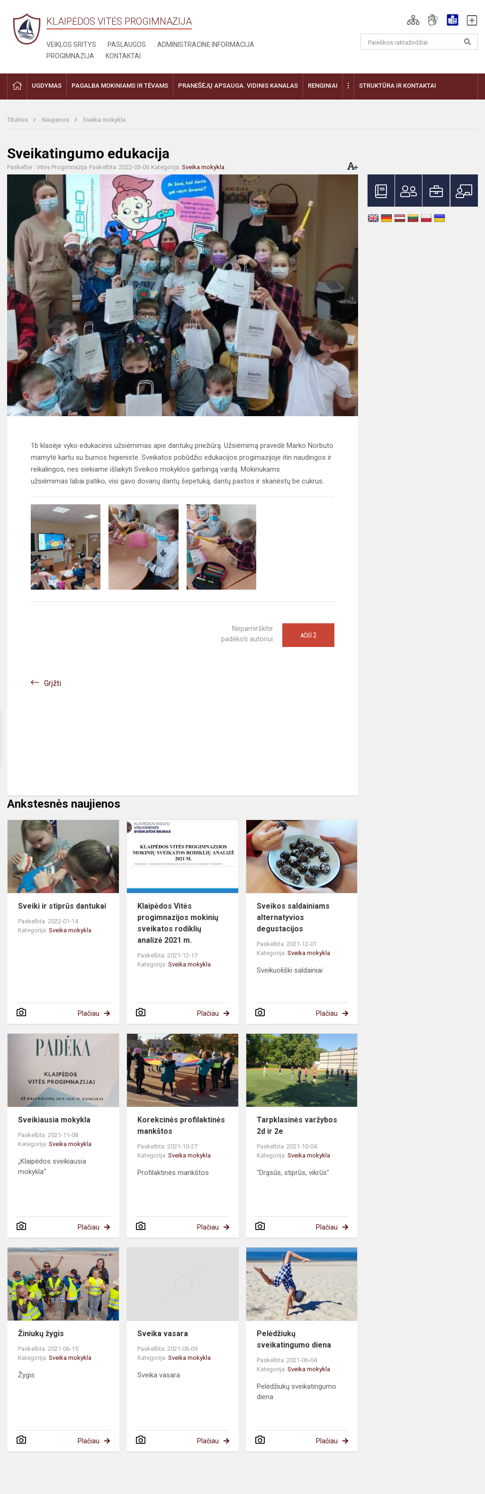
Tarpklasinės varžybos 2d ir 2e (297, 1125)
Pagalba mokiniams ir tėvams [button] (120, 85)
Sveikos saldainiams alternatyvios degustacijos (293, 917)
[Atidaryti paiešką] (467, 41)
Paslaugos (127, 44)
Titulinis (18, 119)
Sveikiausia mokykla (54, 1119)
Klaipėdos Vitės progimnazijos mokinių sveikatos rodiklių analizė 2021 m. (177, 923)
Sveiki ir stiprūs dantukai (62, 906)
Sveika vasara (162, 1333)
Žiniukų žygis (41, 1333)
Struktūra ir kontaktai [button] (397, 85)
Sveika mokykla (104, 119)
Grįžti (52, 683)
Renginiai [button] (323, 85)
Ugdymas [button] (47, 85)
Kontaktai (123, 56)
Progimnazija (70, 56)
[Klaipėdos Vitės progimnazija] (26, 28)
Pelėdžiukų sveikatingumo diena (294, 1339)
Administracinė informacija (205, 44)
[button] (413, 20)
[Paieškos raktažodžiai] (419, 42)
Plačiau (88, 1013)
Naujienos (56, 119)
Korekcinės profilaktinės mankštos (181, 1125)
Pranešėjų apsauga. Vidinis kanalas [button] (238, 85)
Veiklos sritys (71, 44)
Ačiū (308, 635)
